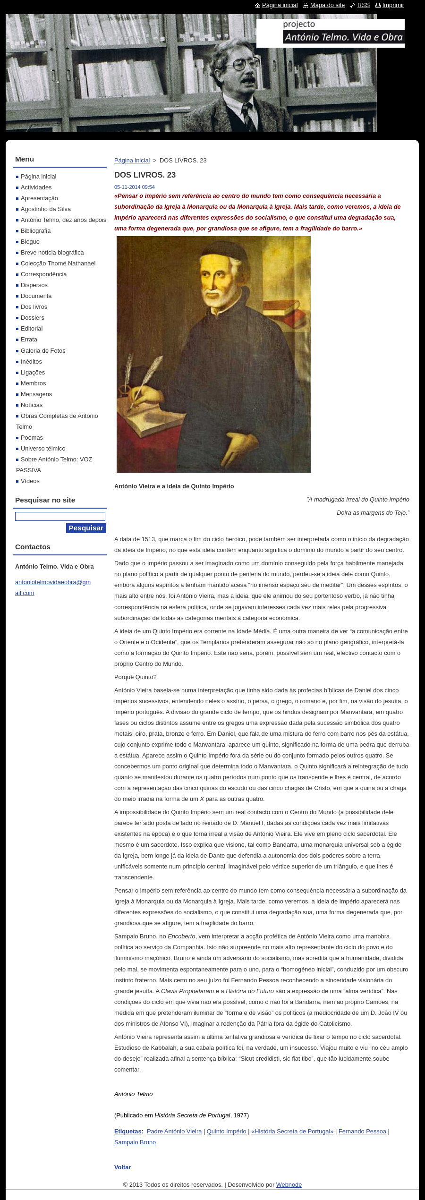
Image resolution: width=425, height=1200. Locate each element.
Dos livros (34, 306)
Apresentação (39, 198)
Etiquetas (128, 1131)
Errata (29, 339)
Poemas (32, 437)
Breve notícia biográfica (52, 252)
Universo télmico (43, 448)
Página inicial (132, 160)
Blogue (30, 241)
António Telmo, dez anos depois (63, 219)
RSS (363, 5)
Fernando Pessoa (362, 1131)
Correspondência (44, 274)
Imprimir (393, 5)
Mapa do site (327, 5)
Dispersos (34, 285)
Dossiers (32, 317)
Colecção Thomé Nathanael (58, 263)
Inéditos (31, 361)
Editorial (31, 328)
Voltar (122, 1167)
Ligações (33, 372)
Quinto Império (226, 1131)
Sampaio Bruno (135, 1142)
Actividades (36, 187)
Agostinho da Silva (46, 209)
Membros (33, 383)
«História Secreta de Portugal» (292, 1131)
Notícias (31, 405)
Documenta (36, 295)
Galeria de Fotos (43, 350)
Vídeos (30, 481)
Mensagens (36, 394)
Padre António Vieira (174, 1131)
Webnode (289, 1184)
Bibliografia (36, 230)
